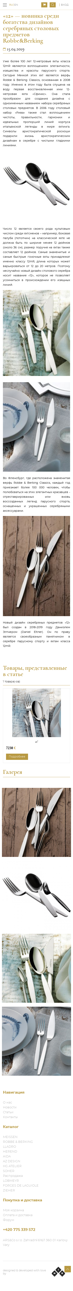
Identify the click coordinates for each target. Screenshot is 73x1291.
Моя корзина (13, 1210)
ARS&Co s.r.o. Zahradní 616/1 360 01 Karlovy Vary (35, 1242)
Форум (8, 1220)
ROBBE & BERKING (18, 1141)
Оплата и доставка (18, 1215)
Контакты (10, 1117)
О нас (7, 1102)
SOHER (8, 1171)
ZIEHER (9, 1190)
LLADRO (9, 1146)
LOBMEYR (11, 1180)
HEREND (10, 1151)
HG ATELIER (12, 1166)
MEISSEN (10, 1137)
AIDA (7, 1156)
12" (36, 741)
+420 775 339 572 (19, 1230)
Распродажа (13, 1175)
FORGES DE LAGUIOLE (21, 1185)
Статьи (8, 1112)
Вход (65, 5)
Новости (10, 1107)
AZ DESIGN (11, 1161)
